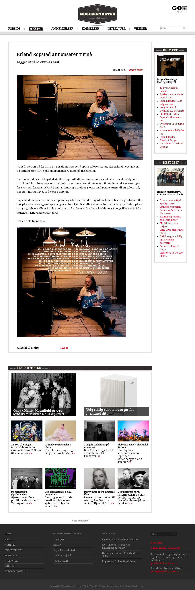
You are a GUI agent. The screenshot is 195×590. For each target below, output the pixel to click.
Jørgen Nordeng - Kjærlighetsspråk (167, 80)
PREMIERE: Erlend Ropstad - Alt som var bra (171, 117)
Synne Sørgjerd (62, 555)
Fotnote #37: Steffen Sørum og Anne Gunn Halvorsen (171, 210)
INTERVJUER (116, 28)
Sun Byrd (58, 539)
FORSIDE (14, 28)
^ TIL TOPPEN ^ (80, 520)
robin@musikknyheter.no (165, 571)
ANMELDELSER (62, 28)
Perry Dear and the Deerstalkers (120, 539)
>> (30, 453)
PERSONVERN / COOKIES (165, 548)
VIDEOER (140, 28)
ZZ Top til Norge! (21, 444)
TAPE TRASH (60, 560)
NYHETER (36, 28)
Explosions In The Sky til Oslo (118, 561)
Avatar (57, 545)
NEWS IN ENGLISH (16, 571)
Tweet (64, 347)
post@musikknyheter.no (164, 563)
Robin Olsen (136, 70)
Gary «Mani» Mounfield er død (37, 410)
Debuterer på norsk (129, 491)
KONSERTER (90, 28)
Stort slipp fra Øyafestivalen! (19, 493)
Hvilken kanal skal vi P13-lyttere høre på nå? (170, 193)
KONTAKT (156, 542)
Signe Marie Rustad (64, 550)
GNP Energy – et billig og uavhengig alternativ (171, 239)
